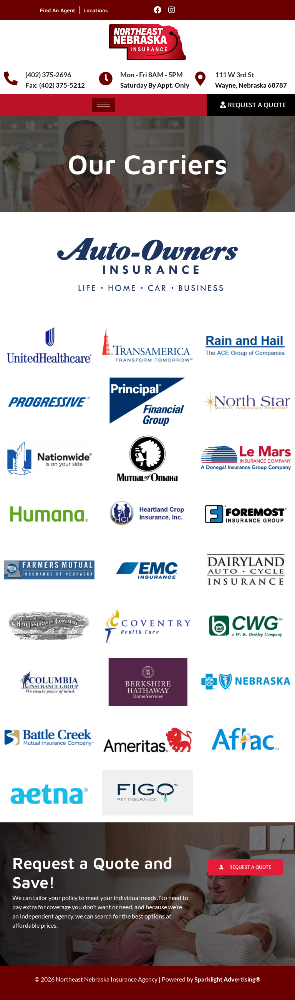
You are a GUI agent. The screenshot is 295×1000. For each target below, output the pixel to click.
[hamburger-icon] (103, 105)
